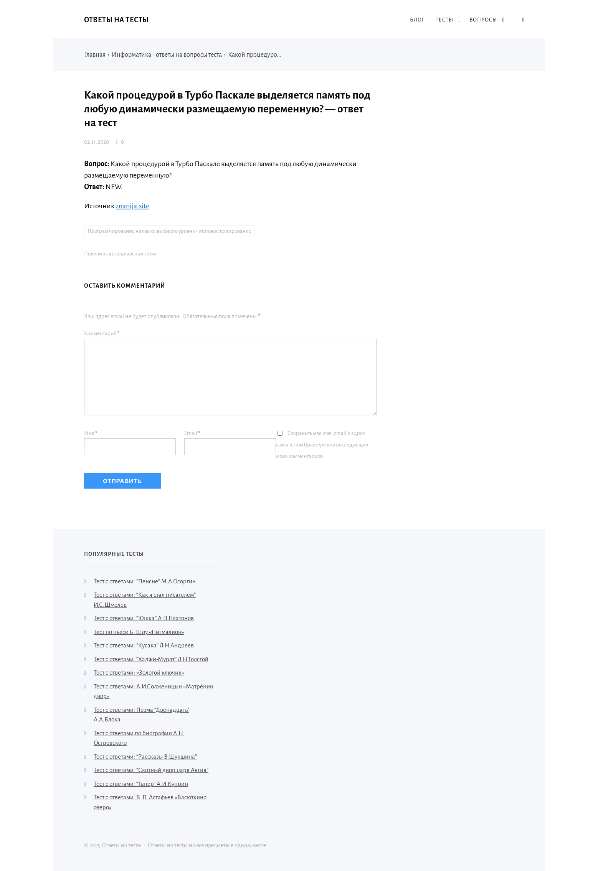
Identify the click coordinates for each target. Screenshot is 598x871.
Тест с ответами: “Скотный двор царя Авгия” (151, 770)
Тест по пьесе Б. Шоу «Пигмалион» (139, 632)
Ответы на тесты (116, 20)
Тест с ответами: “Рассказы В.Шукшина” (145, 756)
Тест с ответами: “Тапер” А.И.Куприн (141, 783)
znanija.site (132, 206)
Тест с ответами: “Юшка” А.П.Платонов (144, 618)
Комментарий (102, 333)
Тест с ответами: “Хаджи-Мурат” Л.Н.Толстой (151, 659)
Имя (90, 433)
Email (192, 433)
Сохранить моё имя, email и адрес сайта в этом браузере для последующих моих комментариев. (322, 444)
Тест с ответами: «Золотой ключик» (139, 672)
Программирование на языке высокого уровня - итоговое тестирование (169, 231)
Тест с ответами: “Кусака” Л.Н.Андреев (144, 645)
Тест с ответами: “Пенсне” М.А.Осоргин (145, 581)
